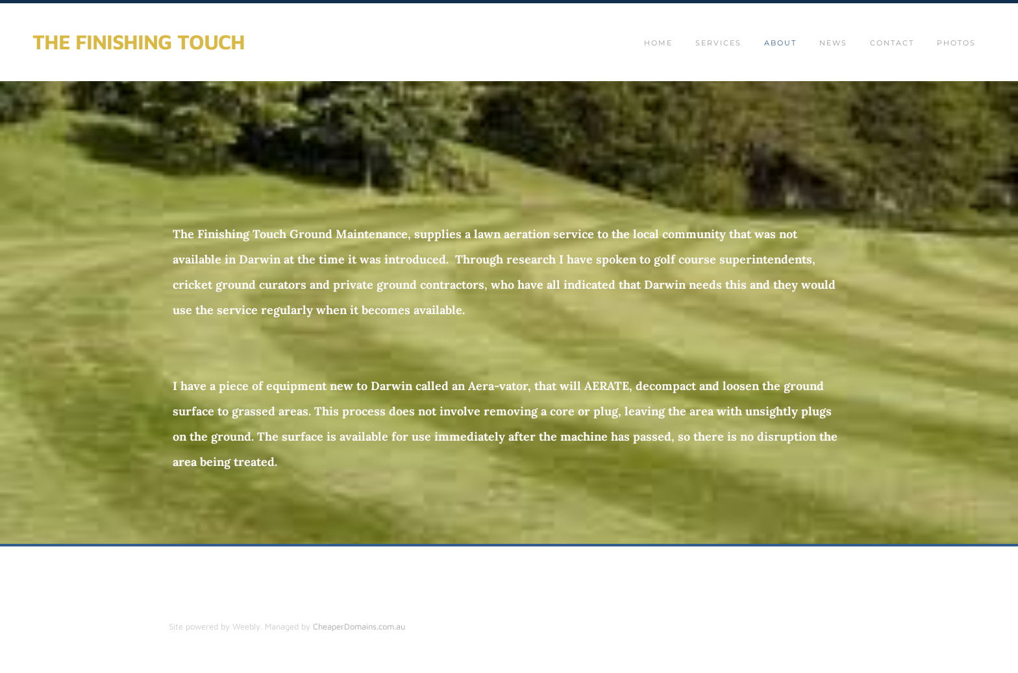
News (833, 42)
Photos (956, 42)
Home (658, 42)
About (780, 42)
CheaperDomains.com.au (359, 626)
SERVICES (718, 42)
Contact (892, 42)
